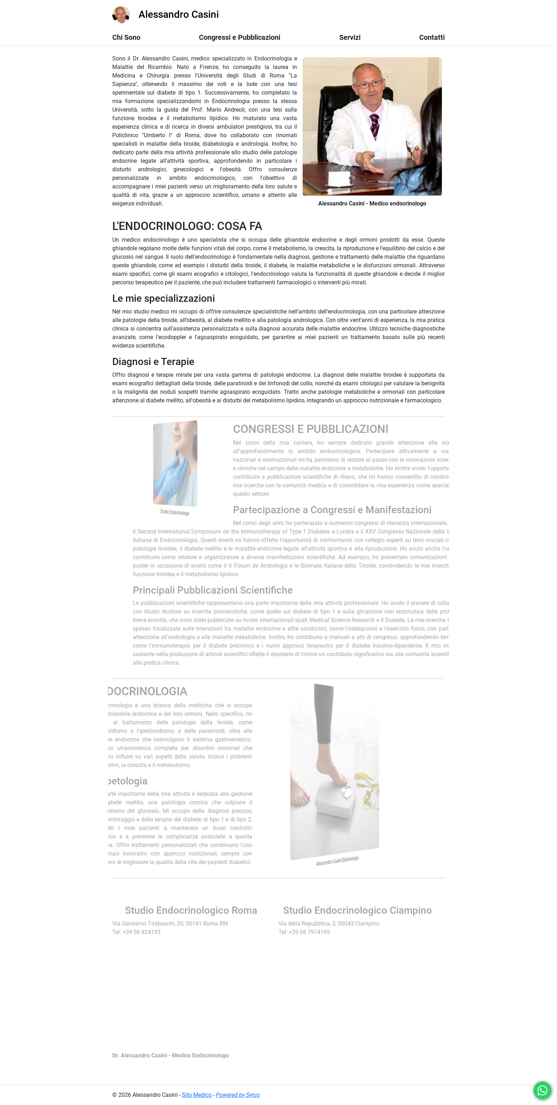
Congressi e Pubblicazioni (239, 37)
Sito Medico (197, 1094)
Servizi (350, 37)
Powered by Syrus (238, 1094)
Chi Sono (126, 37)
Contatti (432, 37)
